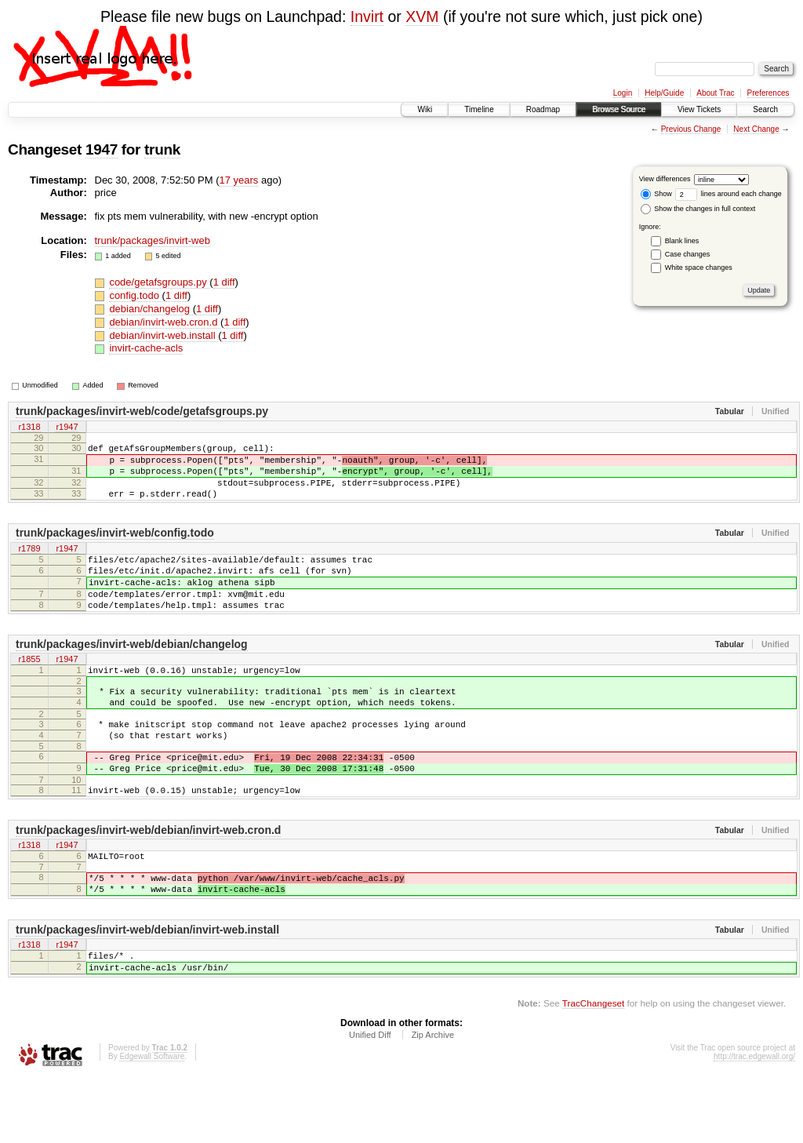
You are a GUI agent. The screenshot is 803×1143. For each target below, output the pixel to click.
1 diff (224, 282)
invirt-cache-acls (146, 348)
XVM (421, 16)
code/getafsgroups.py (159, 282)
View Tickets (699, 109)
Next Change (756, 129)
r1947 (67, 427)
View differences (665, 179)
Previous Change (691, 129)
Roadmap (543, 109)
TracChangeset (593, 1069)
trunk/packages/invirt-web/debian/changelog (132, 672)
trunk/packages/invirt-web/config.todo (115, 547)
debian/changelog (150, 309)
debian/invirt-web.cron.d (164, 322)
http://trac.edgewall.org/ (754, 1122)
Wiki (424, 109)
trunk (162, 149)
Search (765, 109)
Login (622, 93)
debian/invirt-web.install (163, 335)
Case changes (687, 254)
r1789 (29, 563)
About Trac (715, 93)
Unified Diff (370, 1100)
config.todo (135, 295)
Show (656, 194)
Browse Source (618, 109)
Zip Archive (433, 1100)
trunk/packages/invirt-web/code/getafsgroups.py (142, 411)
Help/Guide (664, 93)
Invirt (367, 16)
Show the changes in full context (698, 209)
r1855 (29, 688)
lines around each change (728, 194)
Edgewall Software (151, 1122)
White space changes (698, 267)
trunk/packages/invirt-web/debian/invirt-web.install (147, 988)
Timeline (478, 109)
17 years (238, 180)
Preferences (768, 93)
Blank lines (682, 241)
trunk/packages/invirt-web (152, 240)
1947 (101, 149)
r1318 (29, 427)
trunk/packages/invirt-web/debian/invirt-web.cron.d (148, 879)
